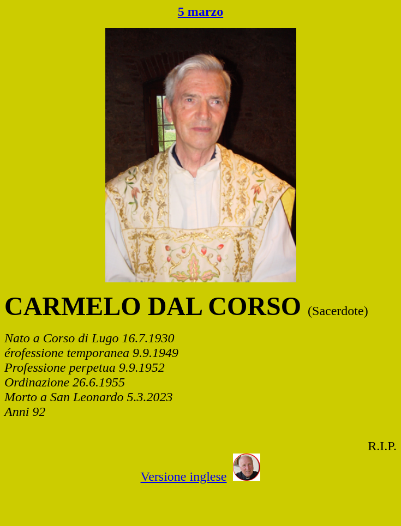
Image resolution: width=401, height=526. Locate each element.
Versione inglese (184, 476)
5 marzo (200, 11)
